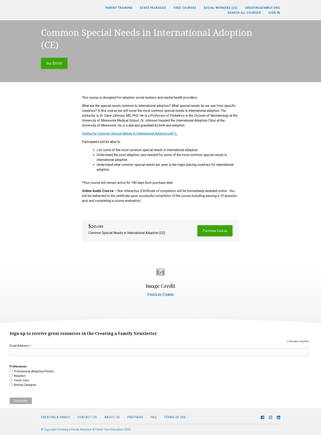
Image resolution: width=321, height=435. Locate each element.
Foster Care (21, 380)
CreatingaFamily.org (262, 7)
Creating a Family (55, 417)
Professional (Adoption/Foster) (34, 371)
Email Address (20, 346)
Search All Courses (244, 12)
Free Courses (185, 7)
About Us (112, 417)
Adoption (20, 375)
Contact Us (87, 417)
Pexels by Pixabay (160, 294)
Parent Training (119, 7)
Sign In (274, 12)
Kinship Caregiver (25, 384)
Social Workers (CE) (221, 7)
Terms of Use (175, 417)
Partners (135, 417)
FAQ (154, 417)
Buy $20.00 (54, 63)
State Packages (153, 7)
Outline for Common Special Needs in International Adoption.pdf (127, 134)
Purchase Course (215, 231)
